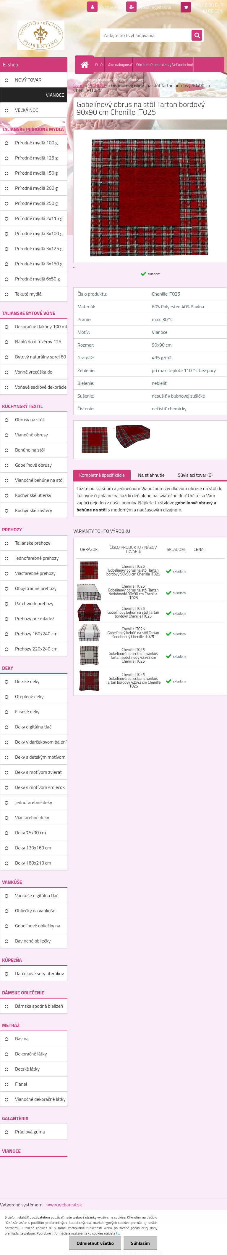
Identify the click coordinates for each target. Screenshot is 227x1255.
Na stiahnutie (151, 475)
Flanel (21, 1083)
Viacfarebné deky (32, 817)
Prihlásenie (111, 7)
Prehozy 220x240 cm (36, 648)
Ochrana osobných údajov (104, 80)
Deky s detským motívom (40, 756)
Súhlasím (140, 1243)
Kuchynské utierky (33, 495)
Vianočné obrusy (31, 434)
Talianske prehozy (32, 542)
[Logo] (40, 35)
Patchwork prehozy (34, 603)
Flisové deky (27, 711)
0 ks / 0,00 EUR (208, 4)
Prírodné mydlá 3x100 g (38, 233)
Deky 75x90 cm (30, 832)
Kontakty (136, 80)
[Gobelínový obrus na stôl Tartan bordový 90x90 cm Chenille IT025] (95, 426)
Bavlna (22, 1038)
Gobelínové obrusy (33, 464)
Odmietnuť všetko (95, 1243)
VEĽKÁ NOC (26, 110)
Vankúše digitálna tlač (36, 895)
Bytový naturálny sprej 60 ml (40, 358)
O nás (99, 65)
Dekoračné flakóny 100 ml (41, 326)
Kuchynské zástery (33, 510)
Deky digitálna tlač (33, 726)
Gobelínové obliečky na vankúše (37, 927)
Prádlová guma (30, 1131)
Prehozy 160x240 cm (36, 633)
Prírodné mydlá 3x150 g (38, 263)
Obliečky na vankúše (35, 910)
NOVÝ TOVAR (28, 79)
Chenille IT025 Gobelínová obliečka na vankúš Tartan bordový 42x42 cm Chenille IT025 (133, 680)
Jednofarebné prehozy (37, 558)
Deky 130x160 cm (33, 847)
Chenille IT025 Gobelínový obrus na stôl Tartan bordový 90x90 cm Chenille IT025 (133, 570)
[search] (197, 35)
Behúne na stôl (30, 449)
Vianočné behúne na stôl (39, 480)
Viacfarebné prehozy (35, 573)
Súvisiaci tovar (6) (195, 475)
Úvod (78, 85)
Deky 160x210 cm (33, 862)
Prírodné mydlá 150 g (36, 172)
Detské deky (27, 681)
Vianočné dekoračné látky (40, 1099)
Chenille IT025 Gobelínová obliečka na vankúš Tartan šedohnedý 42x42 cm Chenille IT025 (133, 655)
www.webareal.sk (64, 1204)
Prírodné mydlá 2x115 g (38, 218)
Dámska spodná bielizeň (39, 1006)
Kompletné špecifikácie (102, 475)
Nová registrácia (154, 7)
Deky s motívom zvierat (38, 772)
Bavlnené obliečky (33, 940)
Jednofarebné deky (33, 802)
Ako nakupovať (120, 65)
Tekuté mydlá (28, 293)
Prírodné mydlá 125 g (36, 157)
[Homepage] (85, 64)
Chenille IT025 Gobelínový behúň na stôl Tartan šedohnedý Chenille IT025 (133, 633)
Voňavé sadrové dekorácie (41, 386)
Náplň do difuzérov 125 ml (38, 343)
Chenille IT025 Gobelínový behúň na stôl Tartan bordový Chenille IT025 (133, 612)
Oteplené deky (29, 696)
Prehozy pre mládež (34, 618)
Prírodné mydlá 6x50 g (37, 278)
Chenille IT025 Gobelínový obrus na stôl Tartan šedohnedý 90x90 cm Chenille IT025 (133, 592)
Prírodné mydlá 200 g (36, 188)
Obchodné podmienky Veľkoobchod (164, 65)
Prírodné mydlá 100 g (36, 142)
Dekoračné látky (31, 1053)
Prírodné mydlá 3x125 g (38, 248)
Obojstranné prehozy (35, 588)
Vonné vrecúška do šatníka (33, 373)
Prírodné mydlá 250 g (36, 203)
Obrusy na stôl (29, 419)
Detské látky (27, 1068)
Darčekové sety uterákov (39, 973)
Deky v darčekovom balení (41, 741)
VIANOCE (55, 94)
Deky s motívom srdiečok (40, 787)
